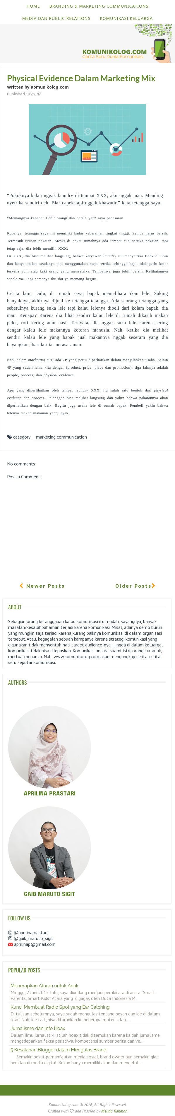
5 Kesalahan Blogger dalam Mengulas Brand (59, 1050)
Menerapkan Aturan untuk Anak (44, 986)
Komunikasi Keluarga (126, 18)
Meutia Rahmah (114, 1111)
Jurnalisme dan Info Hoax (38, 1028)
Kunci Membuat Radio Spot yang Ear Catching (60, 1007)
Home (33, 6)
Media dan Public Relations (56, 18)
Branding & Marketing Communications (99, 6)
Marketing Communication (61, 437)
